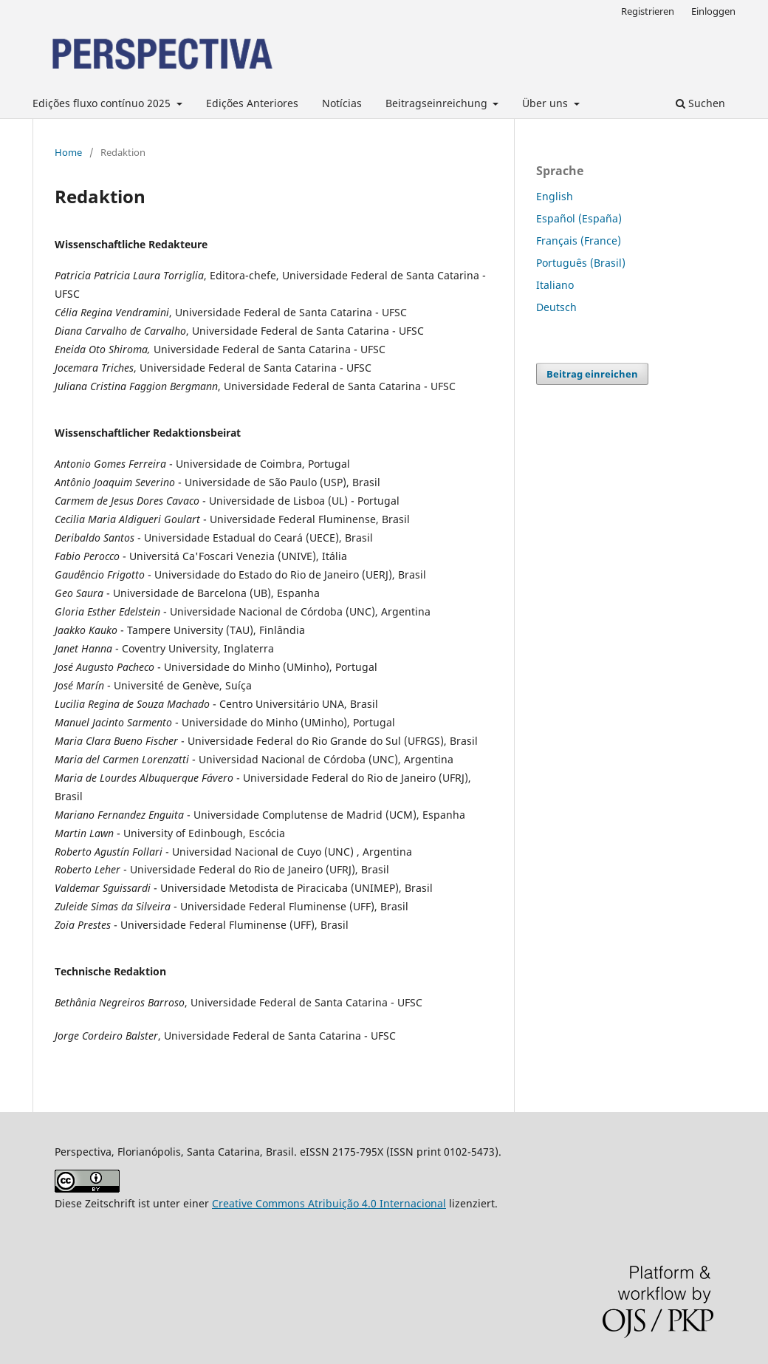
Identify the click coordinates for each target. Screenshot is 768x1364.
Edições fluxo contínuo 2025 (103, 103)
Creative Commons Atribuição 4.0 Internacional (329, 1203)
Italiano (555, 285)
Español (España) (579, 218)
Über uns (546, 103)
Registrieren (647, 11)
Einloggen (713, 11)
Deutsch (556, 307)
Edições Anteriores (252, 103)
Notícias (342, 103)
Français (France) (578, 240)
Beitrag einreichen (592, 374)
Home (68, 152)
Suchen (700, 103)
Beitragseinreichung (437, 103)
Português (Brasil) (580, 263)
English (554, 196)
